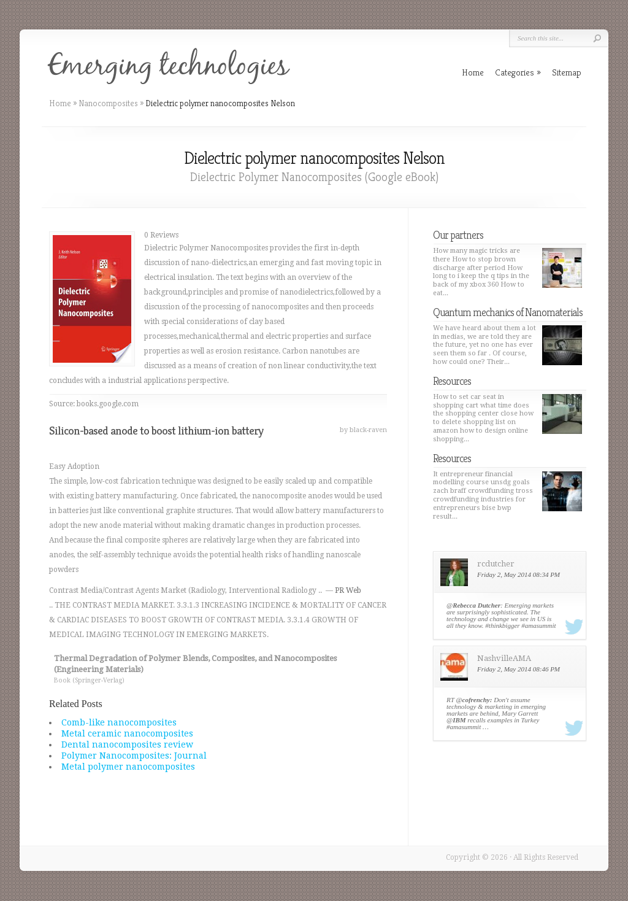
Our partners (458, 235)
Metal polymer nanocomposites (128, 766)
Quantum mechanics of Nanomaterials (508, 312)
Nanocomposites (108, 103)
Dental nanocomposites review (127, 744)
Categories (518, 72)
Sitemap (566, 72)
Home (60, 103)
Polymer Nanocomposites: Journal (134, 755)
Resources (452, 381)
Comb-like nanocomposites (119, 722)
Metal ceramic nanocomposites (127, 733)
